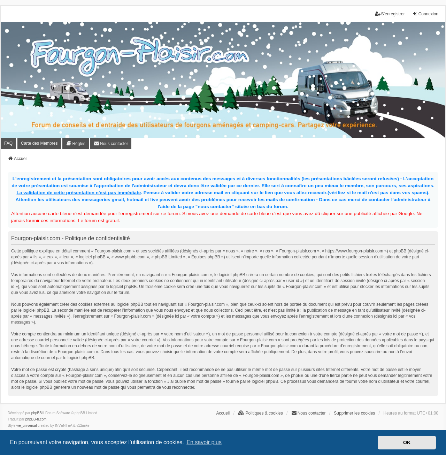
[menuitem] (75, 143)
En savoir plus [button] (204, 442)
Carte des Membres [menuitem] (39, 143)
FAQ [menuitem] (8, 143)
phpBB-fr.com (36, 419)
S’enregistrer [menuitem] (390, 13)
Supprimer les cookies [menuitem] (354, 413)
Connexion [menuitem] (425, 13)
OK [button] (407, 442)
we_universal (26, 425)
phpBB (36, 413)
